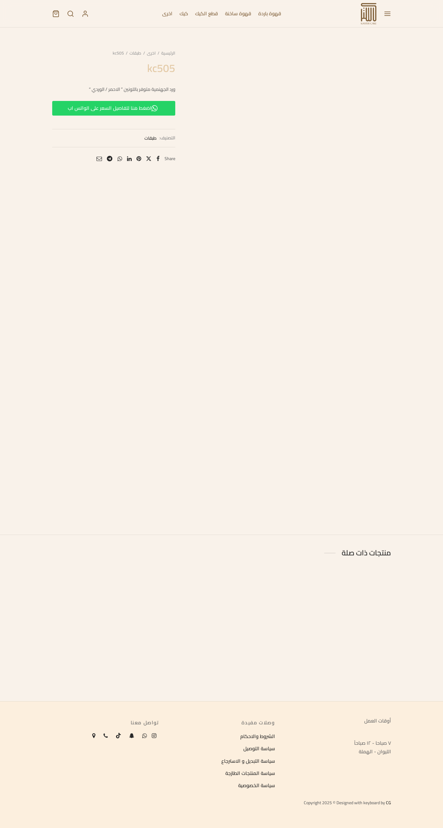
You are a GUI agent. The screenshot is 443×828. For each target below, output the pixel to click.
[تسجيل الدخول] (85, 13)
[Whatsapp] (118, 159)
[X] (148, 159)
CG (388, 803)
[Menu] (387, 13)
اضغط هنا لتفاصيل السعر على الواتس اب (112, 108)
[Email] (98, 159)
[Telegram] (108, 159)
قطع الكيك (206, 13)
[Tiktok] (118, 736)
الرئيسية (167, 54)
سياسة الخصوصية (256, 785)
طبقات (134, 54)
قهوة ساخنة (238, 13)
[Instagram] (154, 736)
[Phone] (105, 736)
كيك (184, 13)
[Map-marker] (94, 736)
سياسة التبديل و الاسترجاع (248, 760)
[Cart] (56, 13)
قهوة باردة (269, 13)
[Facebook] (157, 159)
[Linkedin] (128, 159)
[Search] (70, 13)
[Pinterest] (138, 159)
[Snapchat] (132, 736)
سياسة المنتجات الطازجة (250, 773)
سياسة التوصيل (259, 748)
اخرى (167, 13)
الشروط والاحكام (257, 736)
